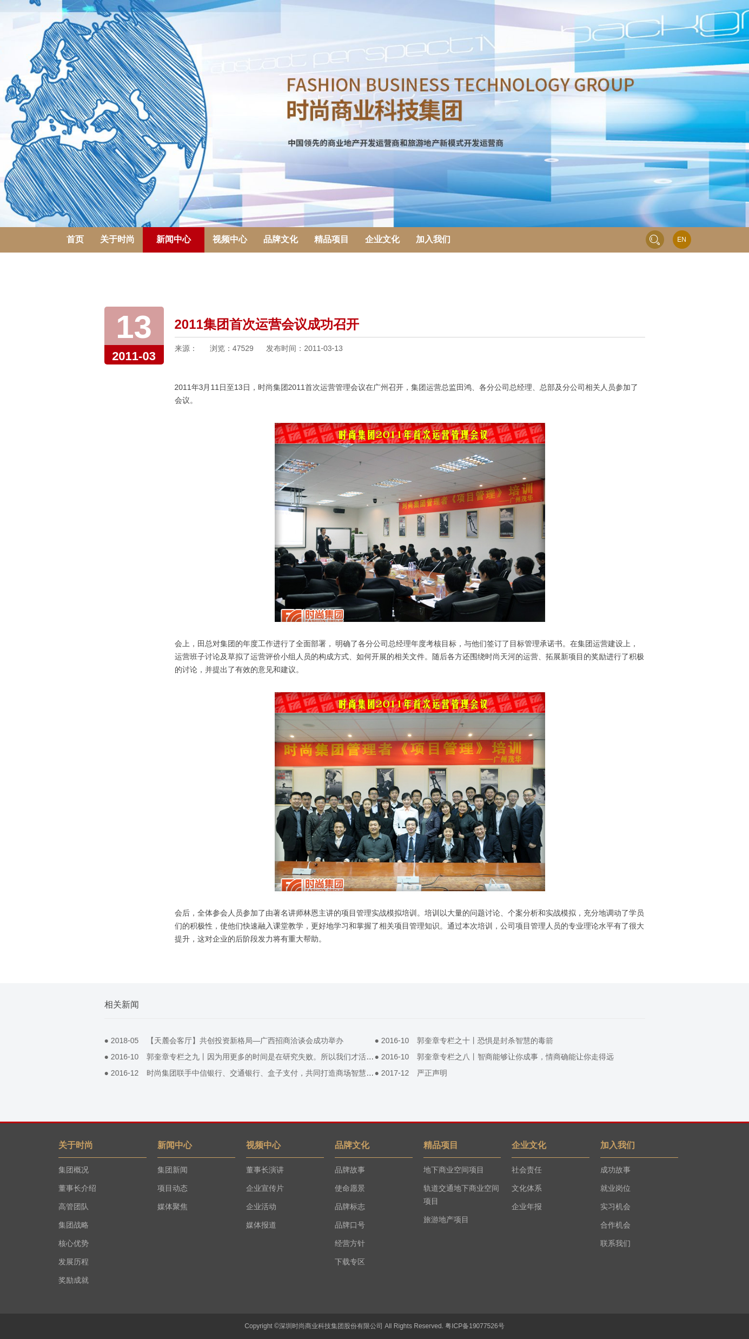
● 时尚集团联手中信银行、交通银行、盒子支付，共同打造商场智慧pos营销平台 (256, 1073)
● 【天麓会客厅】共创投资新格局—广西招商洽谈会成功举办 (224, 1040)
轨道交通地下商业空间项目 (461, 1194)
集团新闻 (172, 1169)
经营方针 (350, 1243)
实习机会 (615, 1206)
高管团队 (73, 1206)
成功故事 (615, 1169)
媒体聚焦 (172, 1206)
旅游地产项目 (446, 1219)
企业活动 (261, 1206)
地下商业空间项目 (453, 1169)
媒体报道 (261, 1225)
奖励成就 (73, 1280)
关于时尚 (117, 239)
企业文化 (382, 239)
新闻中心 (173, 239)
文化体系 (527, 1188)
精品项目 (331, 239)
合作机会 (615, 1225)
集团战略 (73, 1225)
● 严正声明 (411, 1073)
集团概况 (73, 1169)
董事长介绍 (77, 1188)
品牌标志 (350, 1206)
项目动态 (172, 1188)
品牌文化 (280, 239)
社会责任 (527, 1169)
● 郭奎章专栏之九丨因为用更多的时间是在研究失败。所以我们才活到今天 (246, 1056)
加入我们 (433, 239)
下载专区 (350, 1261)
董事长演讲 (265, 1169)
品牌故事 (350, 1169)
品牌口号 (350, 1225)
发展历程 (73, 1261)
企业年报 (527, 1206)
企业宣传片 (265, 1188)
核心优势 (73, 1243)
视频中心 (230, 239)
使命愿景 (350, 1188)
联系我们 (615, 1243)
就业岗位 (615, 1188)
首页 (75, 239)
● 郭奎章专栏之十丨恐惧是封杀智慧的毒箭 (464, 1040)
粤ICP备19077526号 (474, 1326)
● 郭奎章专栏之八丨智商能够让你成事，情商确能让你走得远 (494, 1056)
